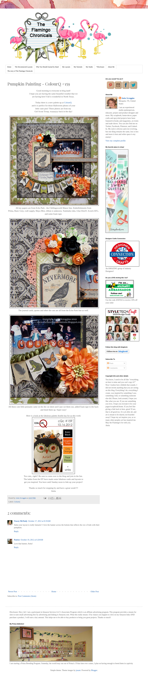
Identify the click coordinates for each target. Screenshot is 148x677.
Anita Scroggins (128, 98)
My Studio (89, 67)
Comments (112, 368)
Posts (110, 363)
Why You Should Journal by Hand (47, 67)
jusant (78, 670)
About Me (111, 67)
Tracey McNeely (20, 521)
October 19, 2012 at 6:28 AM (32, 540)
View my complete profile (116, 141)
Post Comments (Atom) (27, 596)
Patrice (17, 540)
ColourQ (68, 102)
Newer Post (12, 592)
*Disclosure (100, 67)
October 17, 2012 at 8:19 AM (39, 521)
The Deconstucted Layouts (23, 67)
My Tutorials (78, 67)
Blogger (94, 670)
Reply (16, 531)
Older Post (95, 592)
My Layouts (66, 67)
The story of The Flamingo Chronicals (20, 71)
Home (9, 67)
